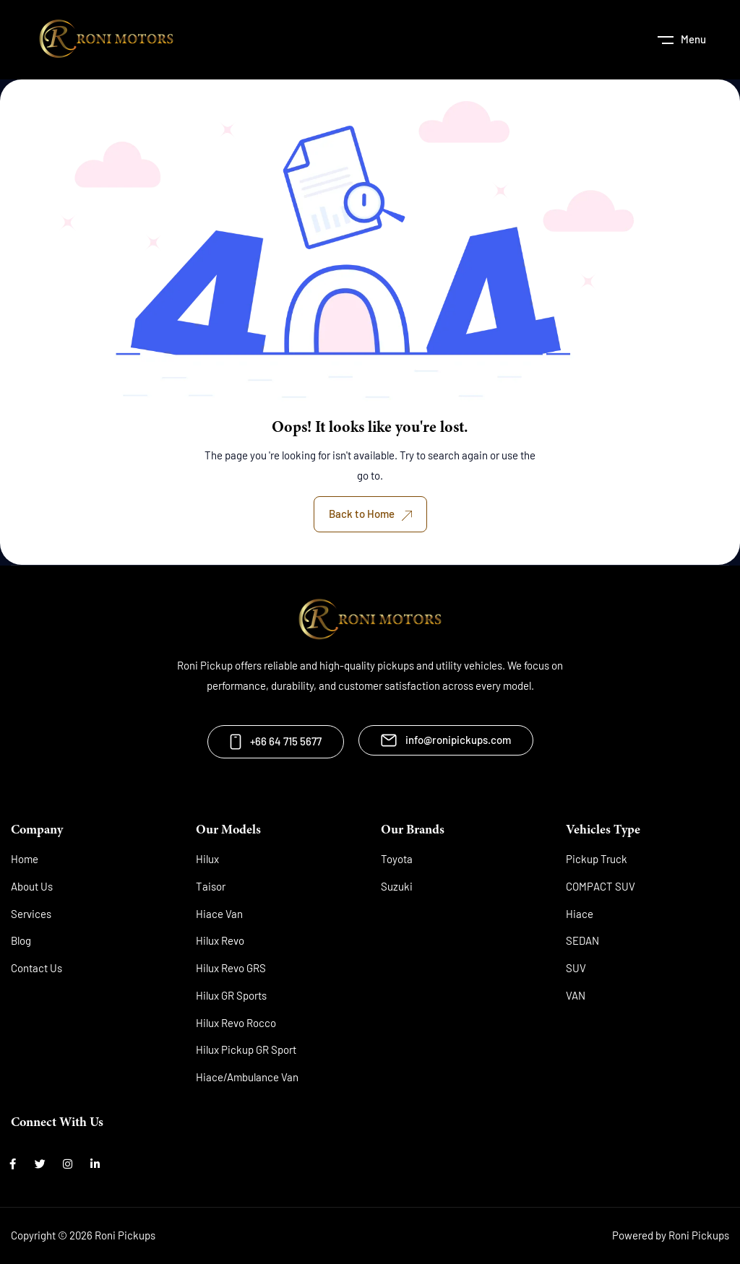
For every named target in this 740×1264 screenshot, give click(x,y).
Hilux (207, 858)
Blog (21, 940)
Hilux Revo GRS (231, 967)
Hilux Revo (220, 940)
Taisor (210, 886)
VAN (575, 995)
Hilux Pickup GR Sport (246, 1049)
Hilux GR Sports (231, 995)
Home (24, 858)
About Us (32, 886)
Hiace (579, 913)
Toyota (397, 858)
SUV (576, 967)
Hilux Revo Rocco (236, 1022)
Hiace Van (219, 913)
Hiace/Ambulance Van (247, 1076)
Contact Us (36, 967)
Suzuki (397, 886)
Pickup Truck (596, 858)
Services (31, 913)
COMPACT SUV (600, 886)
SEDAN (582, 940)
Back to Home (370, 513)
